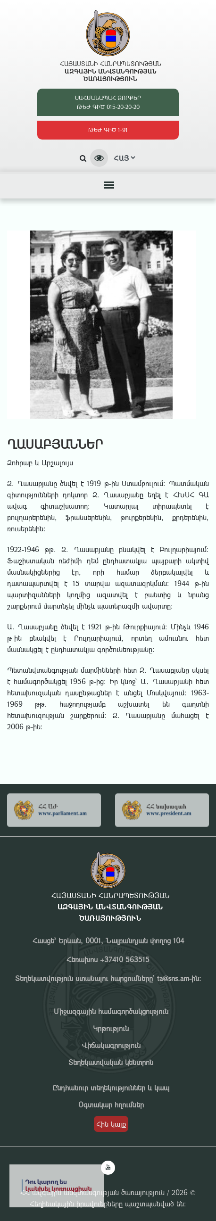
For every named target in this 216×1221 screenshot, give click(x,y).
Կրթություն (111, 1028)
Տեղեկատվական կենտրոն (110, 1062)
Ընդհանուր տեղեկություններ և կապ (110, 1087)
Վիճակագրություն (111, 1045)
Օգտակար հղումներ (111, 1104)
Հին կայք (111, 1124)
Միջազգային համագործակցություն (111, 1011)
